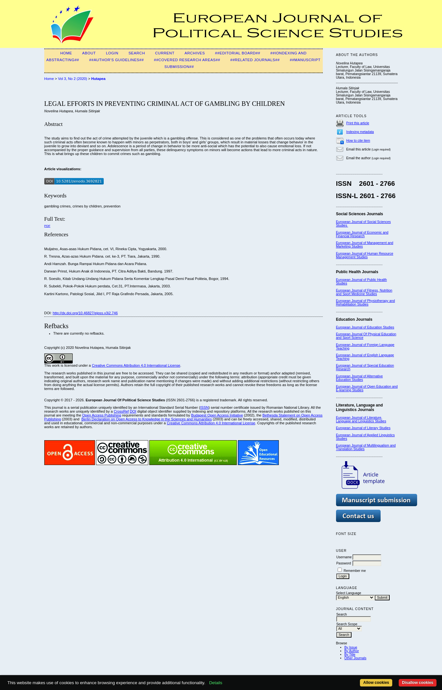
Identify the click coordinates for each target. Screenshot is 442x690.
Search (137, 53)
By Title (349, 654)
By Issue (350, 647)
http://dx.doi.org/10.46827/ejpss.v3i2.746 (85, 313)
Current (164, 53)
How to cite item (358, 140)
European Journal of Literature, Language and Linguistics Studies (361, 419)
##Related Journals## (255, 60)
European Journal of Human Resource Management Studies (364, 255)
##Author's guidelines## (116, 60)
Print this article (357, 123)
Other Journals (355, 658)
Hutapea (98, 79)
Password (343, 563)
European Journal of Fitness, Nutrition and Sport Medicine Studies (364, 292)
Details (215, 682)
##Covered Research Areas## (187, 60)
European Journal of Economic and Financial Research (362, 234)
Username (344, 557)
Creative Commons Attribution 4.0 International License (136, 365)
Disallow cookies (417, 682)
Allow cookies (376, 682)
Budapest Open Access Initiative (217, 415)
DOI (133, 411)
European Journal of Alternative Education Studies (359, 378)
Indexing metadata (360, 132)
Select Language (348, 593)
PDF (47, 226)
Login (112, 53)
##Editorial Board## (237, 53)
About (89, 53)
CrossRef (121, 411)
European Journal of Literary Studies (363, 428)
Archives (194, 53)
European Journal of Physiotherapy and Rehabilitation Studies (365, 302)
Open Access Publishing (101, 415)
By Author (351, 651)
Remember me (355, 571)
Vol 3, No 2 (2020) (72, 79)
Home (66, 53)
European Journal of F (352, 345)
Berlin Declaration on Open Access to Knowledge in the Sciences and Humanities (146, 419)
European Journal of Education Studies (365, 327)
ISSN (204, 407)
